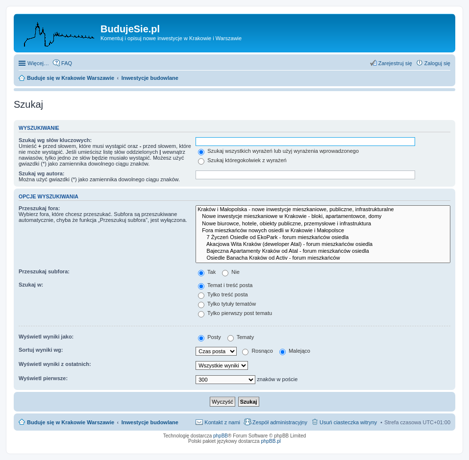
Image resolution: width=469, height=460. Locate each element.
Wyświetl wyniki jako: (46, 336)
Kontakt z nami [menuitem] (222, 422)
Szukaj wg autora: (42, 173)
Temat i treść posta (225, 285)
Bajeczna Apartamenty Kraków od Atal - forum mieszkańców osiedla (323, 251)
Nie (231, 272)
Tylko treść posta (222, 294)
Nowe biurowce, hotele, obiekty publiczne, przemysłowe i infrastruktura (323, 223)
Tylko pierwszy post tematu (235, 313)
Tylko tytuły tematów (227, 304)
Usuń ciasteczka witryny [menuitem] (348, 422)
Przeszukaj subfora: (44, 271)
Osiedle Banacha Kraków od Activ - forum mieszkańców (323, 258)
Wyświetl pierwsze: (43, 378)
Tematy (240, 337)
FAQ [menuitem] (66, 63)
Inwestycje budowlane (150, 422)
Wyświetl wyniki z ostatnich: (55, 364)
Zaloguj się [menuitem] (437, 63)
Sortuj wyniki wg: (41, 350)
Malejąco (294, 351)
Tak (207, 272)
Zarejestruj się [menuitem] (395, 63)
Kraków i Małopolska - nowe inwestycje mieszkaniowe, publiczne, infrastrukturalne (323, 209)
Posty (209, 337)
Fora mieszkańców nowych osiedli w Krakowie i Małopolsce (323, 230)
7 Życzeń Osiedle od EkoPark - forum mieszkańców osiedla (323, 237)
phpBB (220, 435)
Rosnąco (257, 351)
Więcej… (38, 63)
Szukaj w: (31, 285)
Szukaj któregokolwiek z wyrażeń (242, 160)
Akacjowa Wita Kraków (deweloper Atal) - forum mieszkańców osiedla (323, 244)
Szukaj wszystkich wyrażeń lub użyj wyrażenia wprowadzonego (278, 151)
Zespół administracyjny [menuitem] (279, 422)
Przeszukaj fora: (39, 208)
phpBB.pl (271, 441)
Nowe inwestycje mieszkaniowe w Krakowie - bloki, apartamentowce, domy (323, 216)
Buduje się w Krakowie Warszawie (70, 422)
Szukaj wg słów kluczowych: (55, 140)
